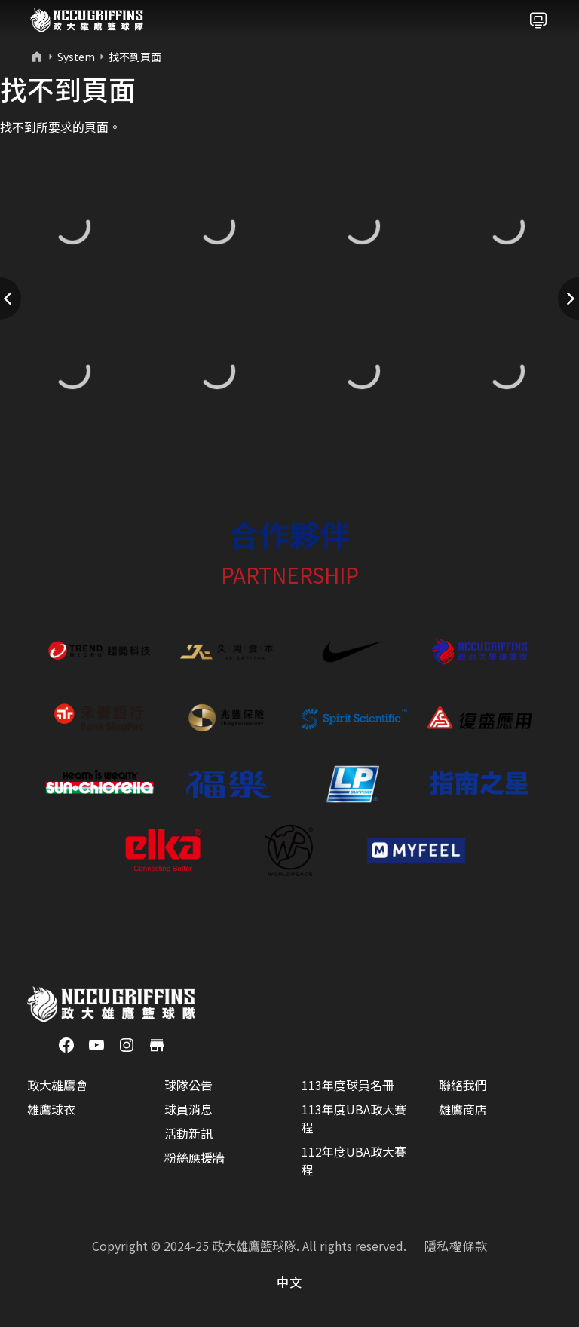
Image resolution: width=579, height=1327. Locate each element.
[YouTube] (96, 1043)
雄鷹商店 (463, 1109)
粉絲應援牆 (194, 1157)
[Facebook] (66, 1043)
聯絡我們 (463, 1085)
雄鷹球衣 (51, 1109)
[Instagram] (127, 1043)
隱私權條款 (456, 1246)
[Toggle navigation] (538, 20)
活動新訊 (188, 1133)
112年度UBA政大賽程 (354, 1160)
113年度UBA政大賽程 (354, 1118)
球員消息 (188, 1109)
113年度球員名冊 (348, 1085)
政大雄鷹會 (57, 1085)
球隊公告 (188, 1085)
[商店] (157, 1043)
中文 (289, 1282)
